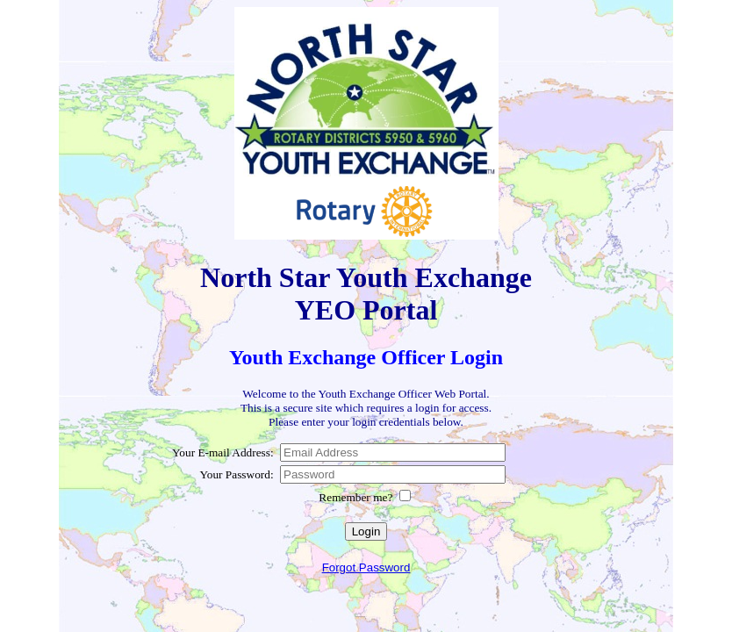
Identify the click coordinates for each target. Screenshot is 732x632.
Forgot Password (366, 567)
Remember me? (357, 497)
